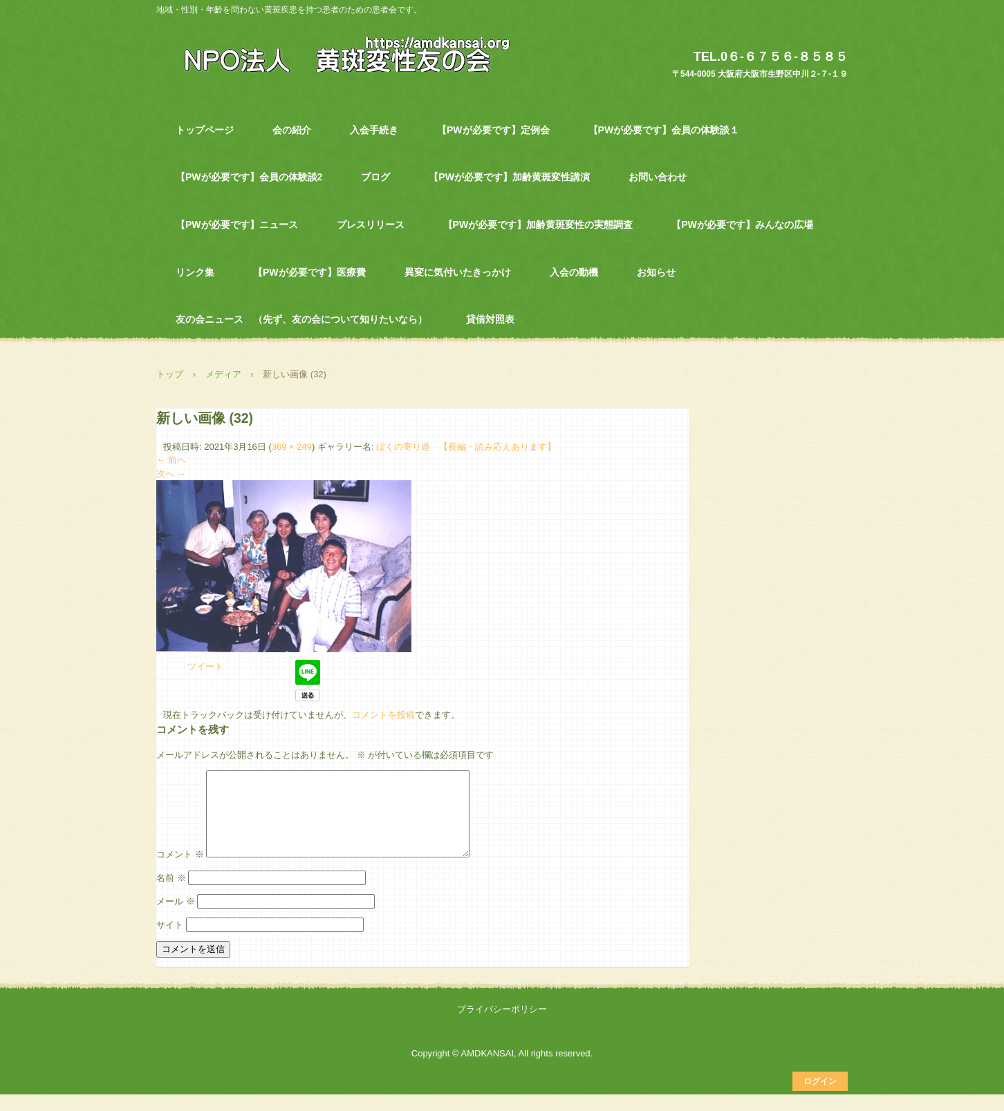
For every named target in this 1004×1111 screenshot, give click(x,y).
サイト (169, 941)
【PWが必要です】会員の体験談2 (249, 176)
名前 (171, 894)
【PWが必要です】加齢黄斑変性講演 (509, 176)
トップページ (205, 129)
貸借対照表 (490, 319)
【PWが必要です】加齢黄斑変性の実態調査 (538, 224)
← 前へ (171, 460)
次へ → (171, 473)
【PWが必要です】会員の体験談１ (664, 129)
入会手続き (374, 129)
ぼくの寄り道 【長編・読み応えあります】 (466, 446)
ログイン (820, 1098)
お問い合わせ (658, 176)
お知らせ (656, 272)
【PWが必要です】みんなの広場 (742, 224)
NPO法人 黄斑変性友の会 (339, 53)
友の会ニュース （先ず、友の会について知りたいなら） (301, 319)
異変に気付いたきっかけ (458, 272)
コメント (180, 871)
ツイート (205, 666)
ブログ (375, 176)
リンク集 (195, 272)
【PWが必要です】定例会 (493, 129)
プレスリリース (371, 224)
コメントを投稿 (383, 715)
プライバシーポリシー (502, 1025)
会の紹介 (291, 129)
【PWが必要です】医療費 (309, 272)
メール (175, 918)
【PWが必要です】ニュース (237, 224)
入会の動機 (574, 272)
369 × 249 (292, 446)
